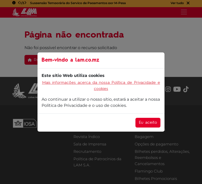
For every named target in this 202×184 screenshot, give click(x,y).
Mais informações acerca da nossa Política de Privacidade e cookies (101, 86)
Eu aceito (148, 123)
